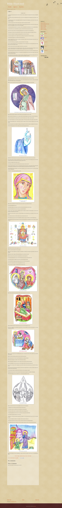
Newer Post (9, 499)
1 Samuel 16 (45, 50)
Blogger (35, 506)
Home (23, 499)
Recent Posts (21, 6)
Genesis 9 (45, 37)
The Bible (10, 6)
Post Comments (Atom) (13, 501)
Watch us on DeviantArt (43, 29)
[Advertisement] (23, 492)
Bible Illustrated (15, 3)
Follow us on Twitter (43, 27)
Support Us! (15, 6)
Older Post (37, 499)
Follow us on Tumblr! (43, 28)
